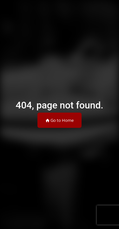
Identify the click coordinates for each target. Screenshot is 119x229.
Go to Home (59, 120)
